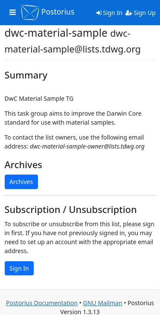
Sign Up (140, 13)
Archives (21, 182)
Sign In (109, 13)
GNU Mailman (102, 303)
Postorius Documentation (42, 303)
